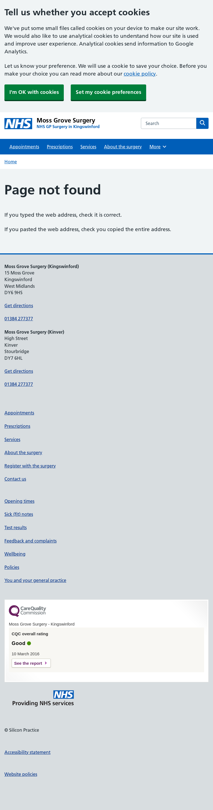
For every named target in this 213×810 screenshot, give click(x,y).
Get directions (18, 305)
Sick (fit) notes (18, 514)
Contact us (15, 479)
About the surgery (123, 146)
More (158, 146)
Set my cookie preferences (108, 92)
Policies (11, 567)
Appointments (24, 146)
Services (88, 146)
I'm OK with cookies (34, 92)
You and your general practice (35, 580)
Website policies (20, 774)
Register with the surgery (30, 466)
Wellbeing (15, 554)
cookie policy (140, 74)
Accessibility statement (27, 752)
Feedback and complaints (30, 541)
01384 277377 (18, 318)
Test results (15, 527)
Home (10, 161)
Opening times (19, 501)
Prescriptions (60, 146)
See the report (28, 663)
